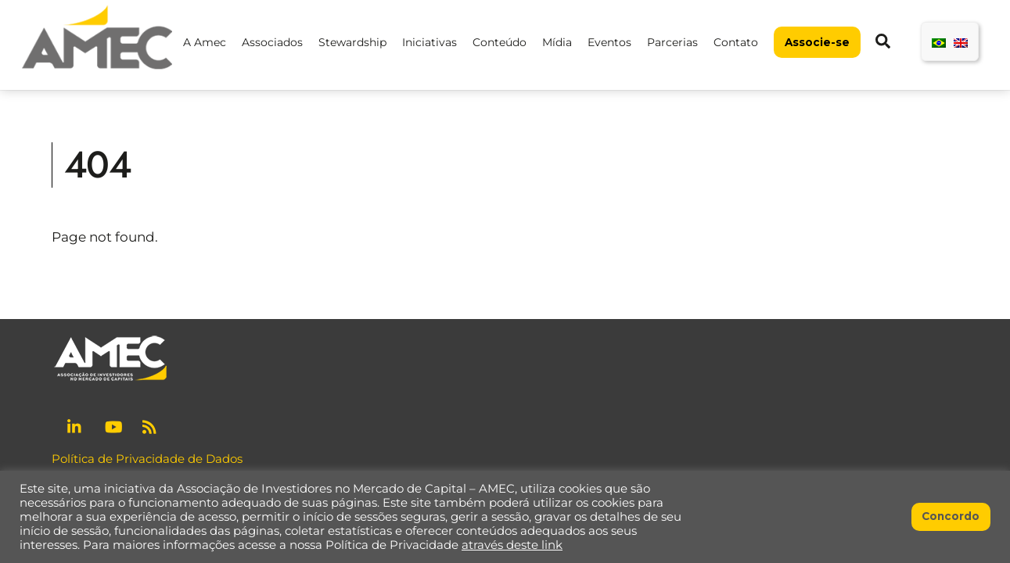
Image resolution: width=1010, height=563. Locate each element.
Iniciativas (429, 42)
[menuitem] (939, 41)
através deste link (512, 545)
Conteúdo (500, 42)
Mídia (557, 42)
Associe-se (817, 42)
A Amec (204, 42)
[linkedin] (76, 425)
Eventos (609, 42)
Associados (272, 42)
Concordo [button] (950, 516)
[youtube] (113, 425)
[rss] (151, 425)
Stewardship (352, 42)
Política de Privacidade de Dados (147, 458)
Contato (735, 42)
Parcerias (672, 42)
